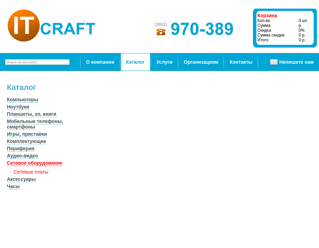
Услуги (165, 62)
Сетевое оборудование (34, 163)
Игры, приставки (27, 134)
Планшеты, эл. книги (31, 114)
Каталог (135, 62)
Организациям (201, 62)
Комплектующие (26, 141)
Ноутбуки (18, 107)
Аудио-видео (22, 155)
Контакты (241, 62)
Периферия (20, 148)
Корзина (267, 15)
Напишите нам (296, 62)
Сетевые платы (31, 172)
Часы (13, 186)
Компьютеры (22, 99)
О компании (100, 62)
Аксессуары (21, 179)
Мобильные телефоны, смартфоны (35, 124)
